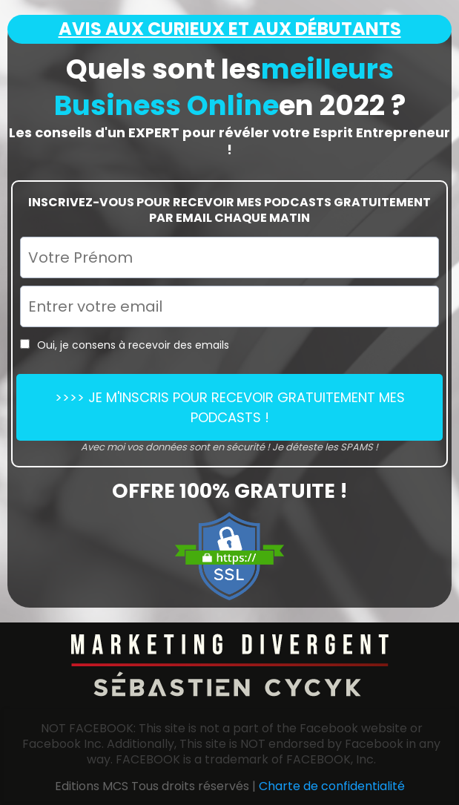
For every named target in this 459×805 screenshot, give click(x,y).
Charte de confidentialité (332, 786)
